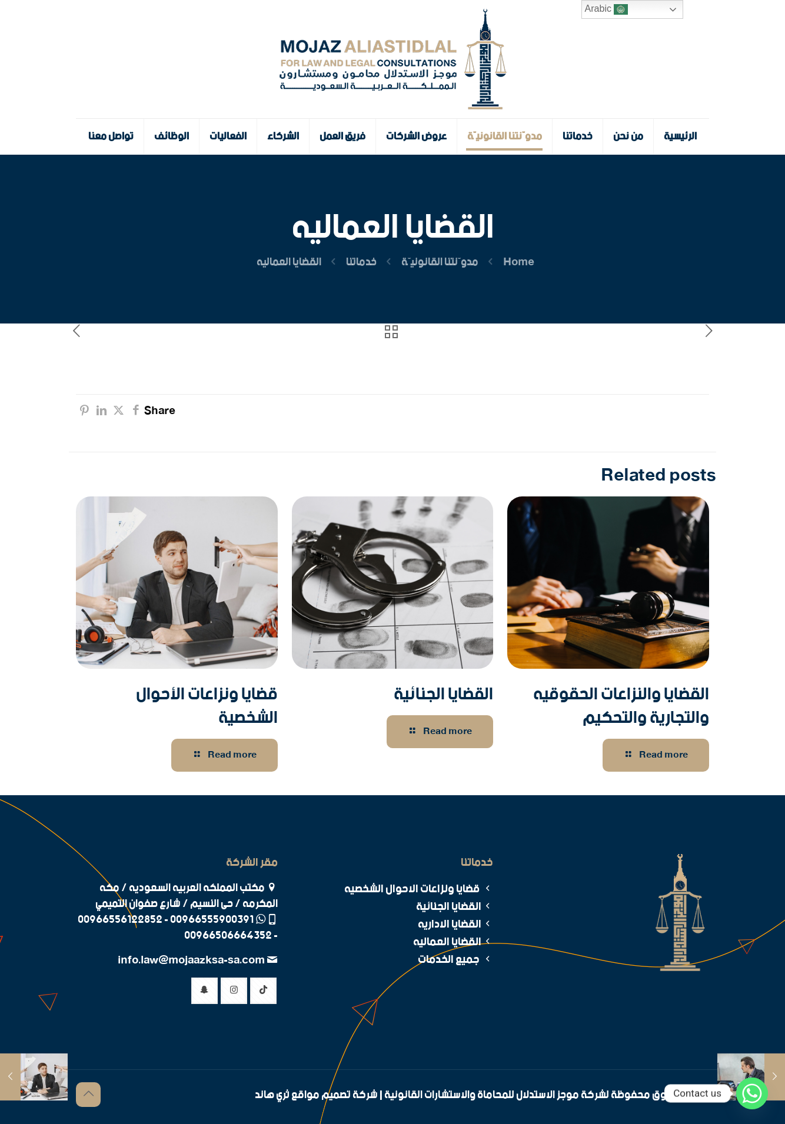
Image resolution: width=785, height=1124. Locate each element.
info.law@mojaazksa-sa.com (192, 960)
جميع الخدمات (455, 959)
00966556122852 (120, 920)
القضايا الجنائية (443, 694)
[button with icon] (263, 991)
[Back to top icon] (88, 1094)
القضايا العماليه (453, 942)
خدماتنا (361, 262)
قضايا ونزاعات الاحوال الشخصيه (418, 889)
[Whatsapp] (752, 1093)
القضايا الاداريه (455, 924)
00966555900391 (212, 920)
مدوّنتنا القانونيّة (439, 262)
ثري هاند (272, 1095)
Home (518, 262)
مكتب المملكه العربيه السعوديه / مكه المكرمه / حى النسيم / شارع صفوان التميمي (186, 896)
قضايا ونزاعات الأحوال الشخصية (207, 706)
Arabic (606, 9)
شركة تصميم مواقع (334, 1095)
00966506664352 (228, 936)
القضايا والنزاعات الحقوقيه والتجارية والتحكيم (621, 706)
